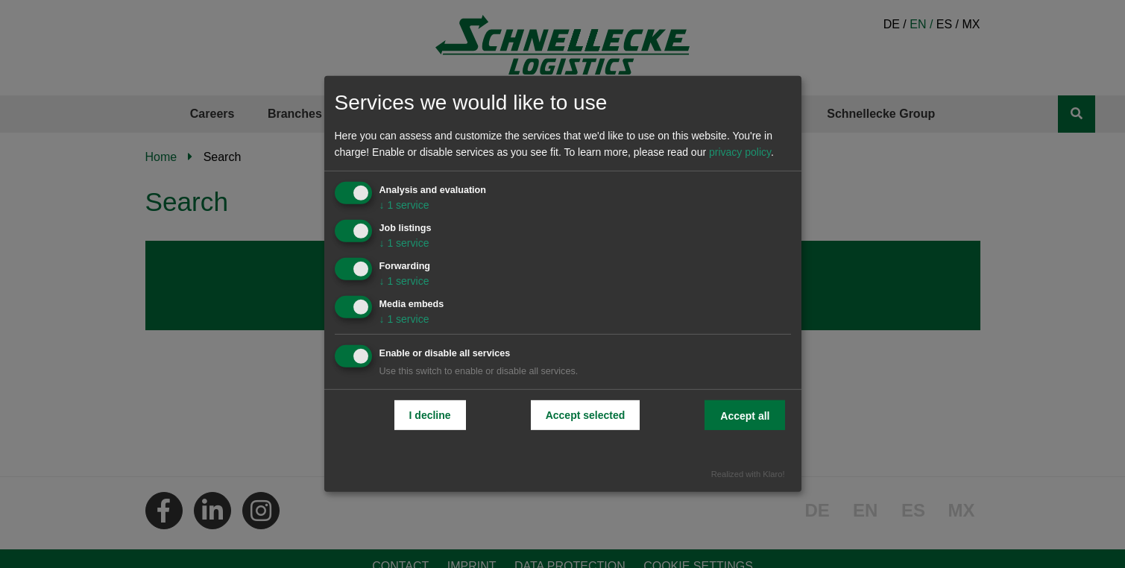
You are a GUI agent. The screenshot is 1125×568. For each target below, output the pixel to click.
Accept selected (585, 414)
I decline (430, 414)
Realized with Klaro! (748, 474)
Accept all (744, 415)
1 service (404, 205)
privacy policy (740, 152)
